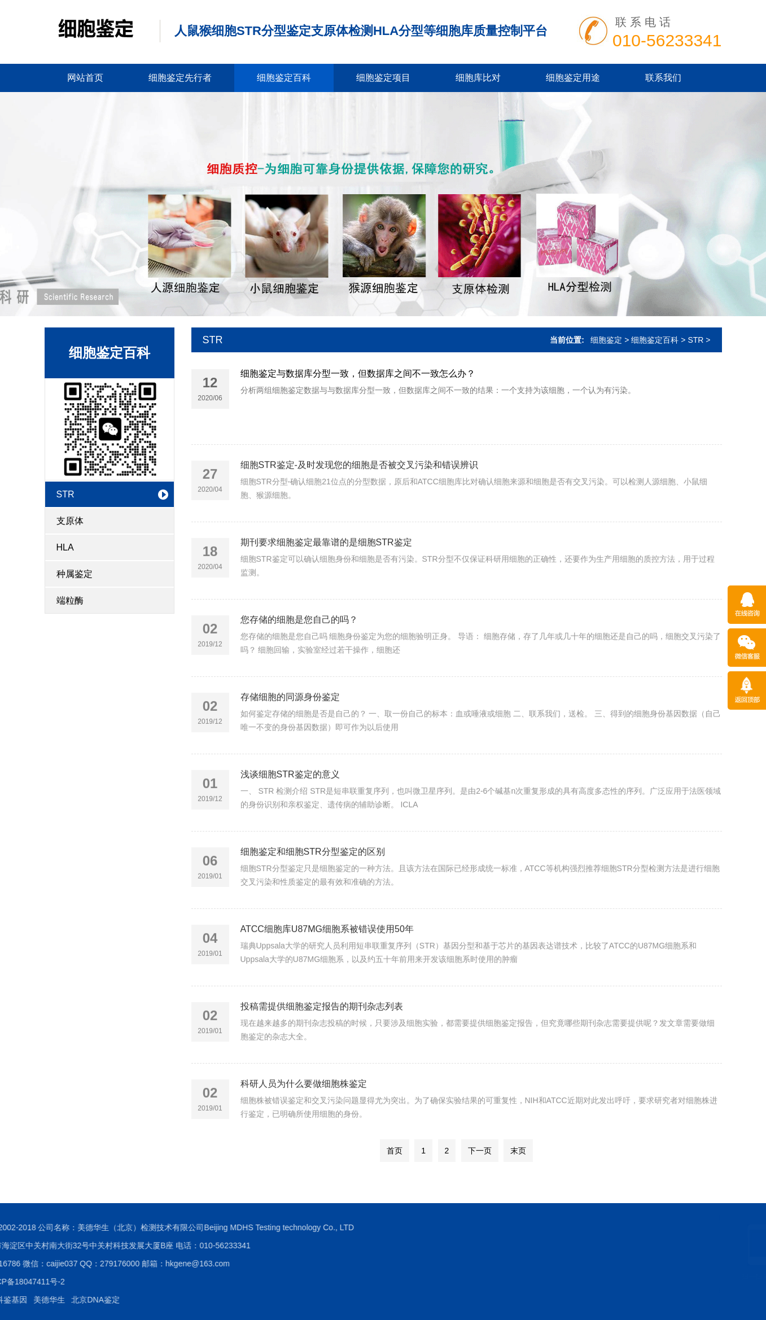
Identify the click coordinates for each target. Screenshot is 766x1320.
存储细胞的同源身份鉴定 (290, 728)
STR (65, 494)
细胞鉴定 (606, 339)
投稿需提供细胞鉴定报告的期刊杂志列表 (321, 1038)
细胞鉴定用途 (573, 77)
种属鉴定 (74, 574)
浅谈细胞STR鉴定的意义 (290, 806)
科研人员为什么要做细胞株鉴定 (303, 1115)
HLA (65, 547)
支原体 (70, 521)
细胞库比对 (478, 77)
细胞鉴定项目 (383, 77)
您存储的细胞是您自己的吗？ (299, 651)
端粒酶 (70, 600)
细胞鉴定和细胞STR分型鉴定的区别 (312, 883)
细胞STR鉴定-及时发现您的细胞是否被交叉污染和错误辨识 (359, 496)
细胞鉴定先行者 (180, 77)
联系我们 (663, 77)
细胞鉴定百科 (284, 77)
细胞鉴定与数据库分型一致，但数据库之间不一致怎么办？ (357, 374)
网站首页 (85, 77)
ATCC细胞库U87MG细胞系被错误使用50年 (327, 960)
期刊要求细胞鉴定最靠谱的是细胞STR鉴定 (326, 574)
